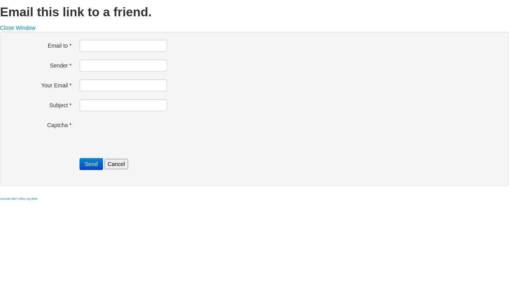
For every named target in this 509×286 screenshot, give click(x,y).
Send (91, 164)
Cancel (116, 164)
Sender (61, 65)
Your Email (56, 85)
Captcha (59, 125)
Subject (60, 105)
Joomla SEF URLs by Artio (19, 199)
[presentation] (140, 134)
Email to (60, 46)
